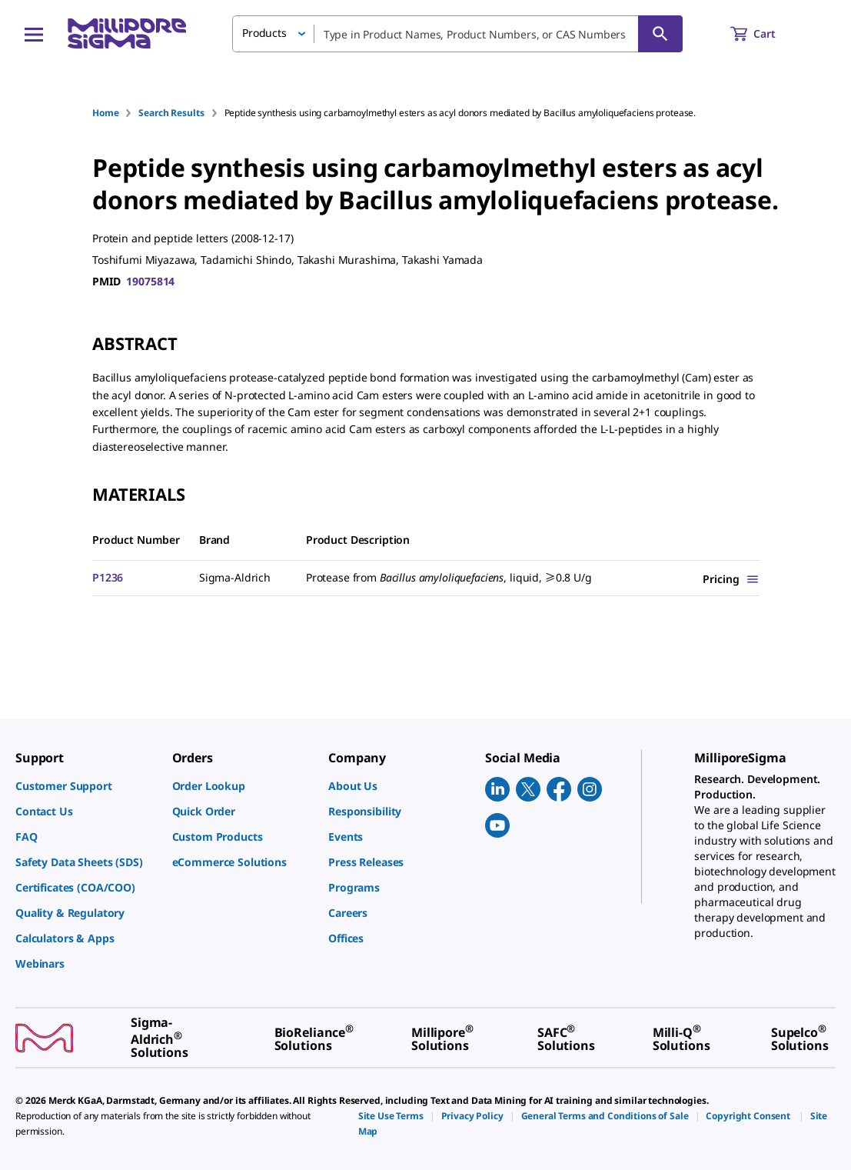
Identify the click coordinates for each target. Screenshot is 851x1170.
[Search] (660, 33)
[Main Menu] (34, 34)
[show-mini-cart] (767, 34)
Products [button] (264, 32)
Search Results (171, 112)
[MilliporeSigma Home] (127, 33)
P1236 (107, 577)
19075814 (150, 281)
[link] (86, 786)
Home (105, 112)
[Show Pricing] (731, 579)
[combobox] (457, 33)
